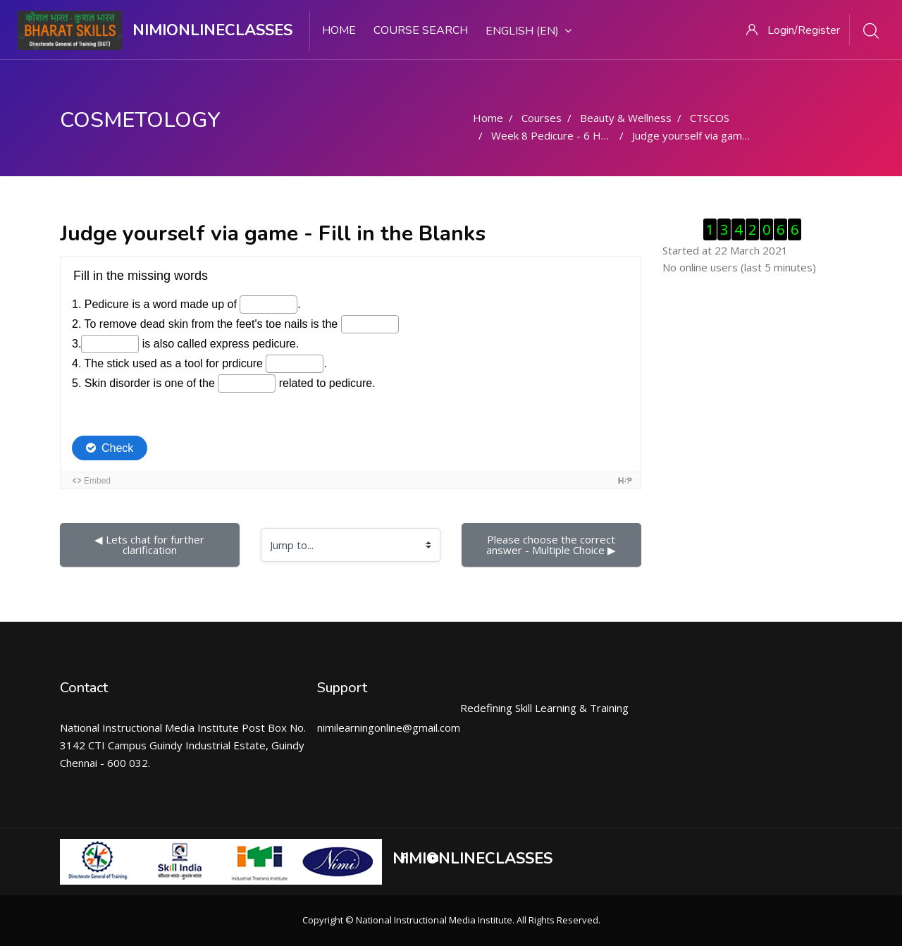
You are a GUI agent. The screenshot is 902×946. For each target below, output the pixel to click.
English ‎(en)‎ (529, 31)
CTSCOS (709, 118)
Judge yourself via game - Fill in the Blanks (733, 135)
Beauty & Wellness (626, 118)
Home (339, 30)
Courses (541, 118)
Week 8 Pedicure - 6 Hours (557, 135)
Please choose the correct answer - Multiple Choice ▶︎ (552, 544)
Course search (420, 30)
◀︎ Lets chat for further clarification (150, 544)
